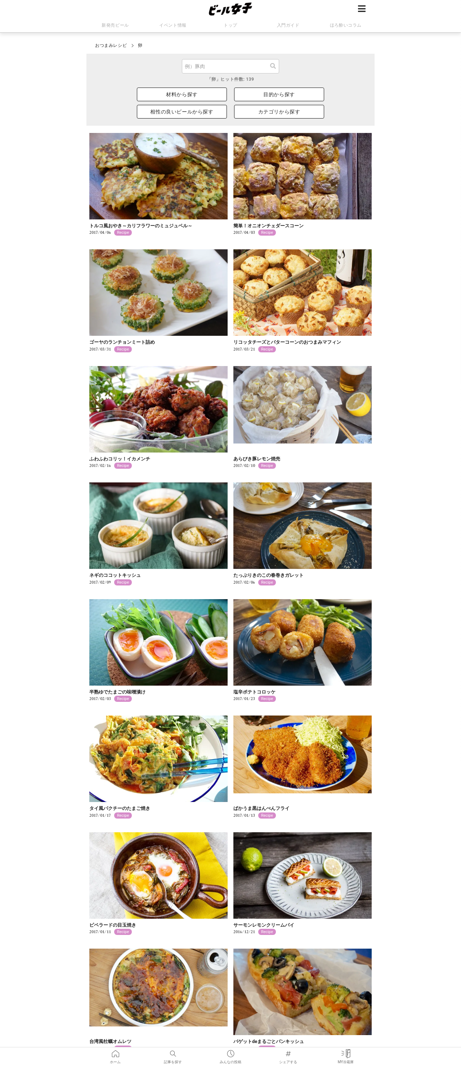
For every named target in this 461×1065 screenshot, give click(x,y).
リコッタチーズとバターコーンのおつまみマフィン (287, 342)
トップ (230, 25)
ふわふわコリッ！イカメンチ (119, 459)
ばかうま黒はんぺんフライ (261, 808)
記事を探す (173, 1052)
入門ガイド (288, 25)
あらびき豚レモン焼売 (256, 459)
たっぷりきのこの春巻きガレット (268, 575)
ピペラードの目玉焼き (112, 925)
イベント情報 (173, 25)
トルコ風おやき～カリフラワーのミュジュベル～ (140, 225)
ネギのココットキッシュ (115, 575)
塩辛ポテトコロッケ (254, 692)
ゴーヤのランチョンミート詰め (122, 342)
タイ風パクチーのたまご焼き (119, 808)
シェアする (288, 1052)
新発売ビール (115, 25)
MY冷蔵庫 (346, 1052)
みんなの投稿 (230, 1052)
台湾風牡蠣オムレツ (110, 1041)
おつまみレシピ (111, 45)
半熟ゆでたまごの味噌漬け (117, 692)
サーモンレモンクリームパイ (263, 925)
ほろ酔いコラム (346, 25)
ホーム (115, 1052)
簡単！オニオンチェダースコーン (268, 225)
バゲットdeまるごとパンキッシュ (268, 1041)
